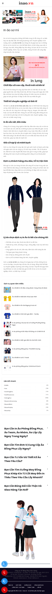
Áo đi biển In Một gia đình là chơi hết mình (26, 340)
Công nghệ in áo (39, 585)
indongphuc (26, 398)
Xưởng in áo (27, 585)
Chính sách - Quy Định (18, 587)
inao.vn (11, 585)
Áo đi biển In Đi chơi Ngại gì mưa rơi (24, 305)
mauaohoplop (26, 407)
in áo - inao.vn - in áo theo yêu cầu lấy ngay (32, 591)
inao (26, 388)
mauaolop (26, 410)
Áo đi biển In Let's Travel (20, 357)
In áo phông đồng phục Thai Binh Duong (26, 349)
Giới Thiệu (18, 585)
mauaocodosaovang (26, 401)
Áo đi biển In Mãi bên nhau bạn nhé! (24, 297)
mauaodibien (26, 404)
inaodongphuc (26, 391)
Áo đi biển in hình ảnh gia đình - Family (25, 314)
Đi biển (26, 385)
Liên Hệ (39, 587)
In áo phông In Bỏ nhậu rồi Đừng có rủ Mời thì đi (28, 331)
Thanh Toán (30, 587)
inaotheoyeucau (26, 395)
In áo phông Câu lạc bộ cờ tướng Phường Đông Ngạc (28, 324)
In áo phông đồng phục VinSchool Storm (26, 366)
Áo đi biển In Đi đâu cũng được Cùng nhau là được (29, 288)
